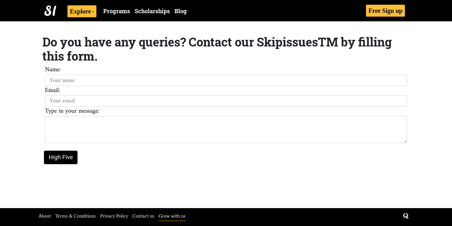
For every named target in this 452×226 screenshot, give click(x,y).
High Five (61, 157)
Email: (52, 90)
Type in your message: (72, 111)
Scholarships (152, 11)
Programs (116, 11)
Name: (53, 70)
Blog (181, 11)
